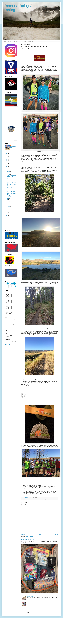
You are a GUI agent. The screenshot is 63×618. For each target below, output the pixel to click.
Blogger (36, 612)
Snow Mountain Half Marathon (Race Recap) (11, 180)
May (7, 202)
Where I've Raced (22, 41)
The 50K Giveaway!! (30, 596)
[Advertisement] (10, 113)
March (8, 205)
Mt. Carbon (36, 499)
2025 (7, 155)
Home (5, 41)
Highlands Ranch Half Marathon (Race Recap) (12, 187)
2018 (7, 164)
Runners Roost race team (41, 499)
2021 (7, 160)
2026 (7, 153)
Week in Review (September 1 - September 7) (12, 192)
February (8, 206)
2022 (7, 159)
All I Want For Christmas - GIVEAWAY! (33, 602)
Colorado (28, 499)
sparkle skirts (47, 499)
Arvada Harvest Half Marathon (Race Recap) (11, 183)
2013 (7, 211)
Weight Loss (15, 41)
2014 (7, 209)
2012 (7, 212)
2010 (7, 215)
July (7, 199)
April (7, 203)
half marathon (32, 499)
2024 (7, 156)
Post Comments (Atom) (29, 536)
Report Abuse (7, 344)
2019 (7, 163)
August (8, 198)
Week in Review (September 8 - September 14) (12, 185)
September (8, 174)
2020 (7, 162)
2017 (7, 166)
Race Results (30, 41)
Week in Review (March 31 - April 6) (28, 539)
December (8, 170)
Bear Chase (39, 62)
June (7, 201)
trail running (51, 499)
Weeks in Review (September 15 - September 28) (12, 176)
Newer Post (23, 534)
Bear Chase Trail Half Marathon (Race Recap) (12, 178)
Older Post (56, 534)
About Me (9, 41)
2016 (7, 167)
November (8, 171)
